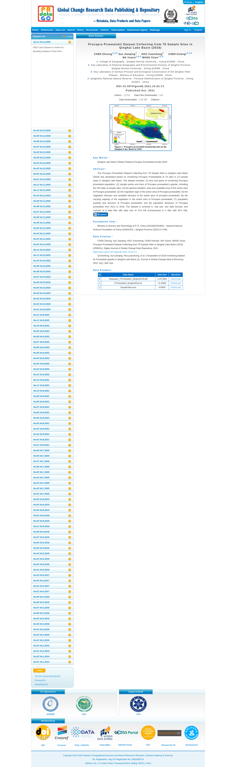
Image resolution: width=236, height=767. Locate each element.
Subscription (118, 30)
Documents (92, 30)
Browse (102, 214)
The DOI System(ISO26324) (47, 676)
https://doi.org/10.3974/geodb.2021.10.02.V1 (115, 252)
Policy (80, 30)
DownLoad (176, 279)
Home (35, 30)
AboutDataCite (41, 684)
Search (71, 30)
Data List (60, 30)
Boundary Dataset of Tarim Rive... (48, 51)
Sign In (187, 30)
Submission (47, 30)
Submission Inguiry (137, 30)
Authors (104, 30)
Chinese (187, 2)
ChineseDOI (40, 680)
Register (198, 30)
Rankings (155, 30)
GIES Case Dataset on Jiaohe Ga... (49, 47)
